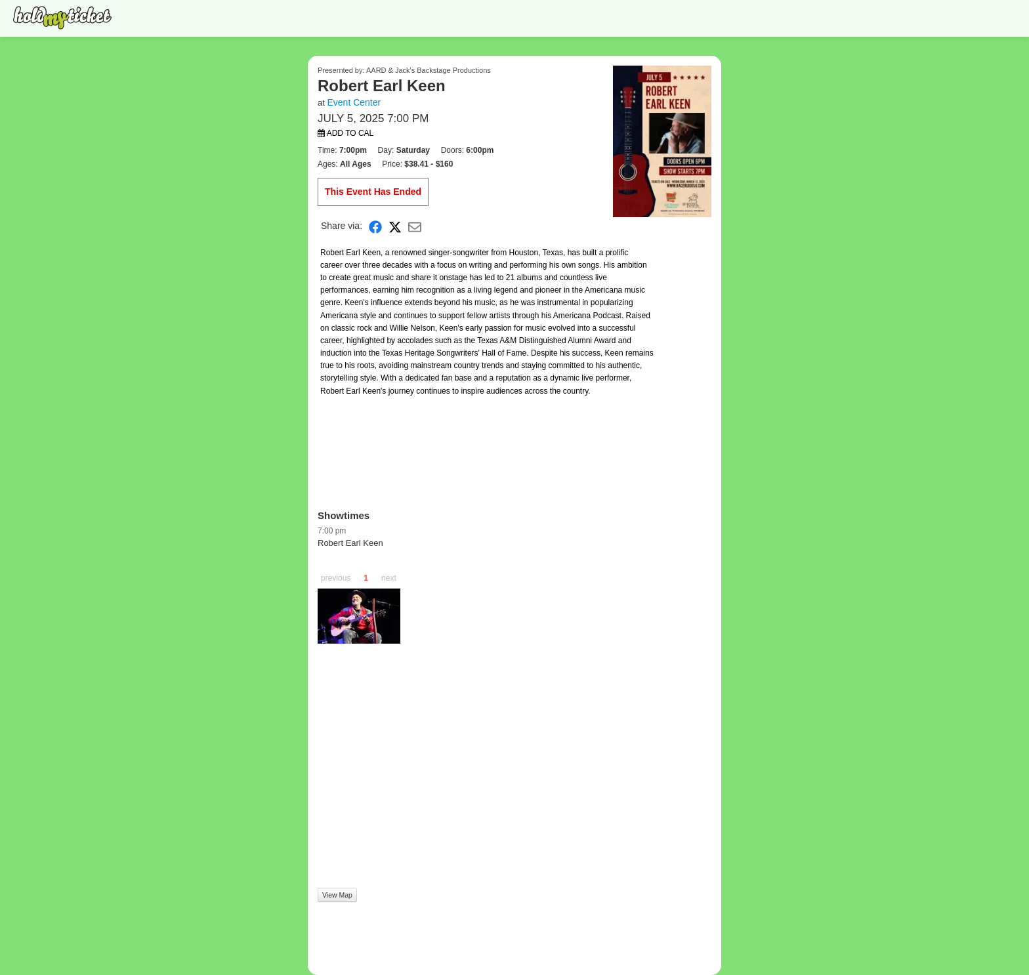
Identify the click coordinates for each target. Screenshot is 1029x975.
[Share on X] (395, 226)
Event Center (354, 102)
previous (335, 578)
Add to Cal (345, 133)
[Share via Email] (414, 226)
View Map (337, 895)
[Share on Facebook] (375, 226)
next (388, 578)
